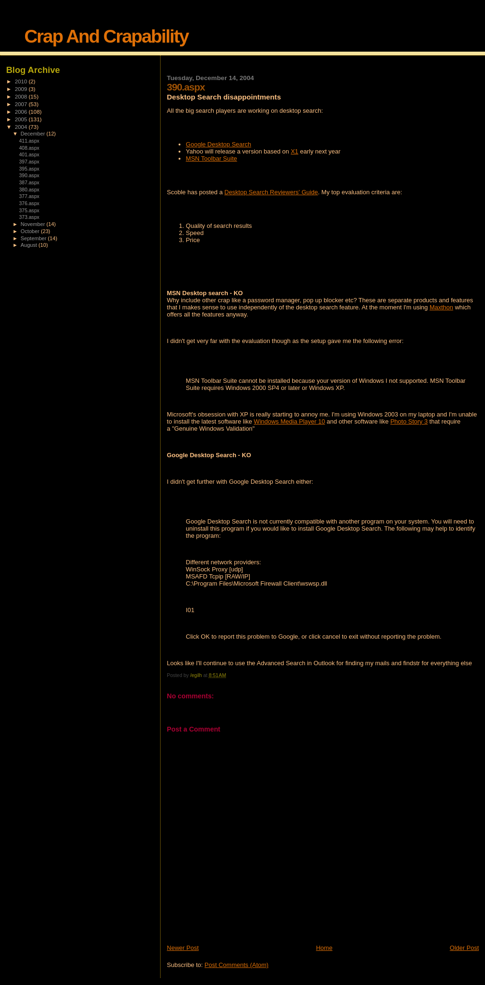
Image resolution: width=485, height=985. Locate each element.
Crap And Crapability (106, 36)
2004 (21, 127)
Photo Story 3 (409, 421)
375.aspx (29, 210)
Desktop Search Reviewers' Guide (271, 192)
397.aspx (29, 161)
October (31, 231)
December (33, 133)
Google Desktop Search (218, 144)
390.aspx (29, 175)
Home (324, 947)
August (30, 245)
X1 (294, 151)
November (33, 224)
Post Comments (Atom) (237, 964)
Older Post (464, 947)
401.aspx (29, 154)
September (34, 238)
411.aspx (29, 141)
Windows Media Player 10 (289, 421)
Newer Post (182, 947)
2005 (21, 119)
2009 (21, 89)
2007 (21, 104)
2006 (21, 111)
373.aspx (29, 217)
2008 (21, 96)
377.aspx (29, 196)
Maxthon (441, 307)
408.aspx (29, 148)
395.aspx (29, 169)
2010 (21, 81)
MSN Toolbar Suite (211, 158)
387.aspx (29, 182)
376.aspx (29, 203)
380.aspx (29, 189)
